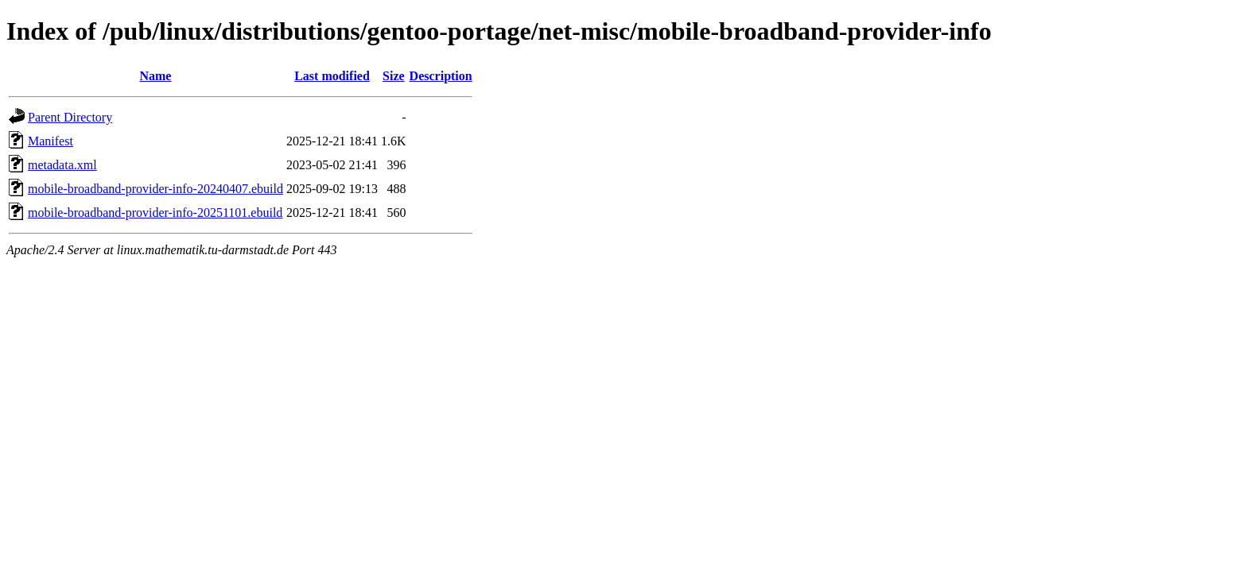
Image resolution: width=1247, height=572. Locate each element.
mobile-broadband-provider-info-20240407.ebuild (155, 188)
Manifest (50, 141)
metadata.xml (62, 165)
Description (441, 76)
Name (155, 76)
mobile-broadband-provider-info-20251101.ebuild (155, 212)
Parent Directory (70, 117)
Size (394, 76)
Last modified (332, 76)
